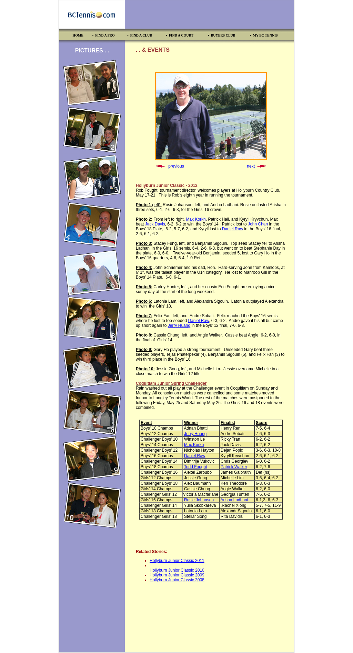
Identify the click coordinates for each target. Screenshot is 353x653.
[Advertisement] (209, 14)
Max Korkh (195, 219)
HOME (77, 35)
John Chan (258, 224)
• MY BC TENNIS (264, 35)
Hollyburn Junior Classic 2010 (177, 570)
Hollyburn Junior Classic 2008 (177, 579)
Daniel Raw (232, 229)
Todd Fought (195, 466)
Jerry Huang (179, 325)
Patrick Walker (234, 466)
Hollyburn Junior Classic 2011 (177, 560)
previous (176, 166)
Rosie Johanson (199, 500)
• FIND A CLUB (139, 35)
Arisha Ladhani (234, 500)
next (251, 166)
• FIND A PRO (103, 35)
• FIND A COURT (179, 35)
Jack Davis (155, 224)
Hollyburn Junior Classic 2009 (177, 575)
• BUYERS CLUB (221, 35)
